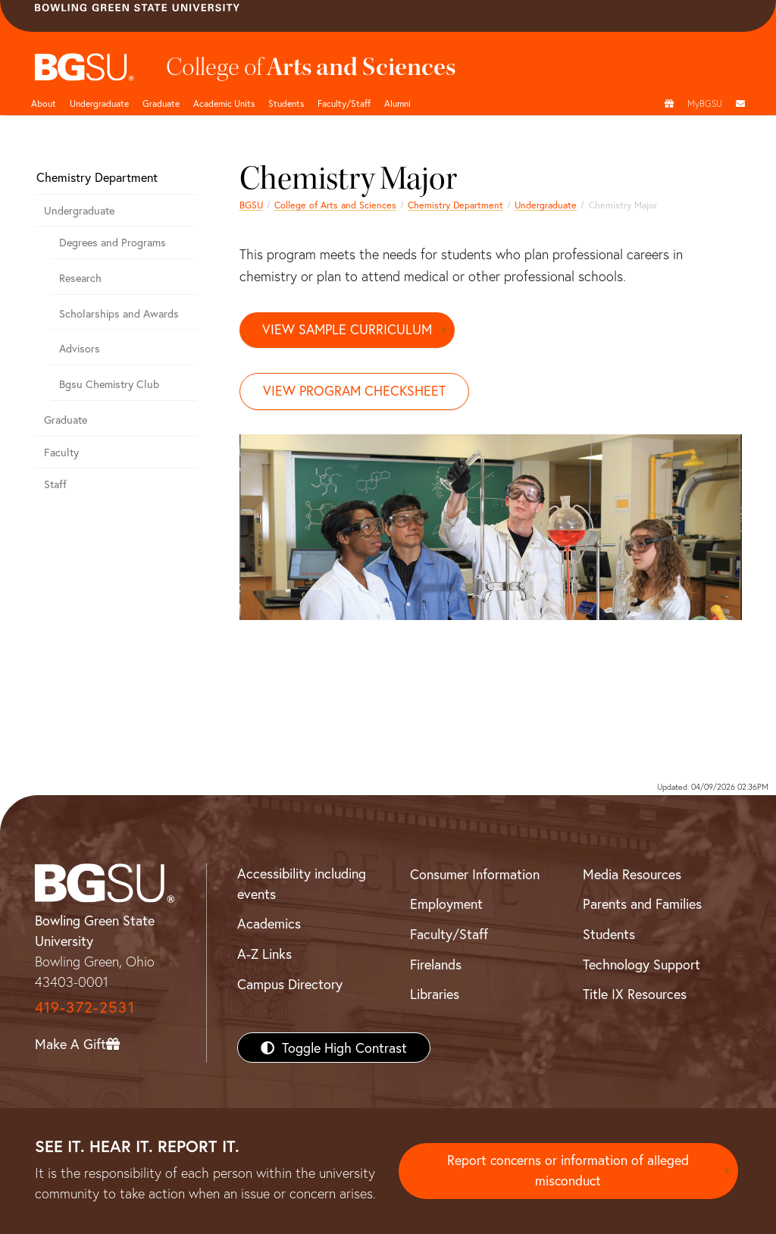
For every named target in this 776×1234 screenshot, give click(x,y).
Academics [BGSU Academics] (269, 924)
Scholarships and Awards (119, 313)
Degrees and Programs (112, 242)
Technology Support (641, 964)
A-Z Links (264, 954)
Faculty (61, 452)
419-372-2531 (85, 1008)
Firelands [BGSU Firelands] (436, 964)
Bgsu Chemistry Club (109, 384)
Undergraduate (99, 103)
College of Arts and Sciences (335, 205)
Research (80, 278)
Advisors (79, 348)
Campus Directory (290, 984)
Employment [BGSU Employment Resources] (446, 904)
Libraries (434, 994)
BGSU (251, 205)
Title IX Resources (635, 994)
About (43, 103)
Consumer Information (475, 874)
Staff (55, 484)
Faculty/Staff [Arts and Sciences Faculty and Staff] (344, 103)
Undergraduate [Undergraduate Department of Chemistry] (546, 205)
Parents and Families (642, 904)
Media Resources (632, 874)
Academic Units (224, 103)
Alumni (397, 103)
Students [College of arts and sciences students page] (286, 103)
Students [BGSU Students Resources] (609, 935)
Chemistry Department (455, 205)
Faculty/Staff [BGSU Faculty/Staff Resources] (449, 935)
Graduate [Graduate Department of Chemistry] (65, 419)
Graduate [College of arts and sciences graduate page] (161, 103)
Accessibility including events (301, 883)
